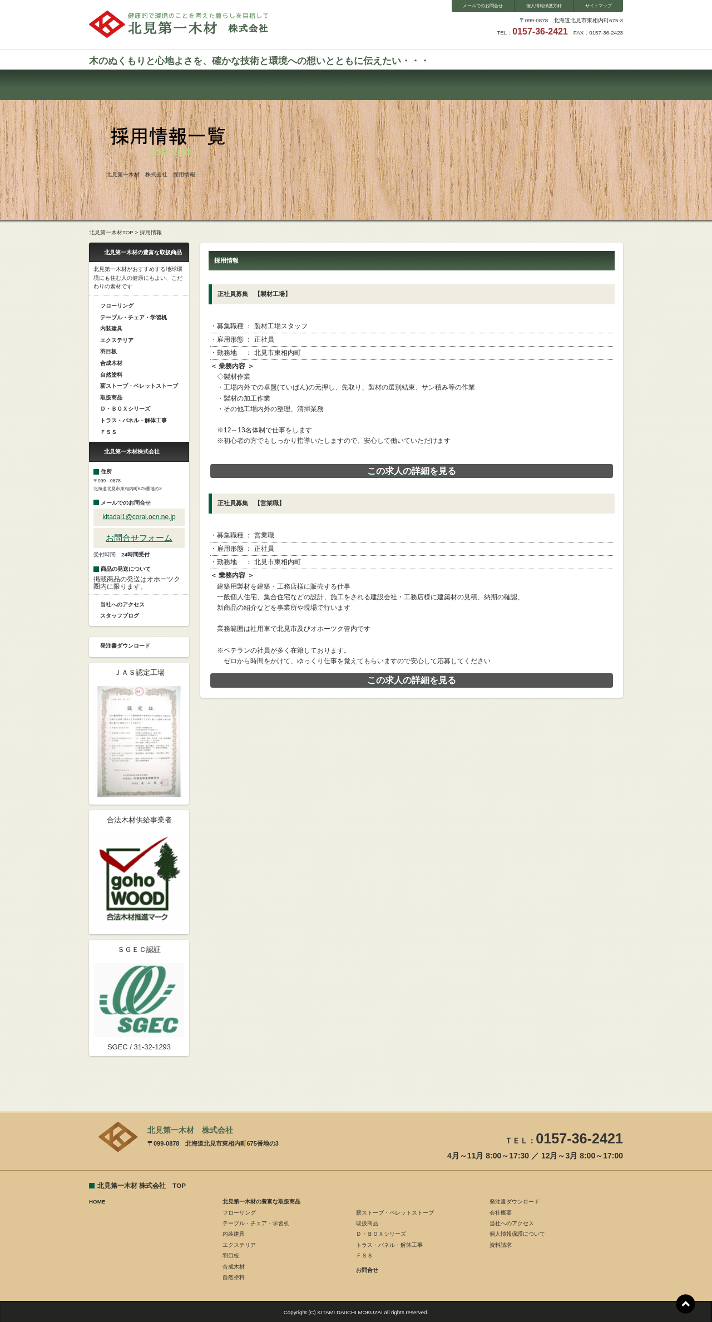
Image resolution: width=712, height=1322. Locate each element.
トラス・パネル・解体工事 (133, 420)
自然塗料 (111, 375)
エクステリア (117, 340)
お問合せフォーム (139, 537)
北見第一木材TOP (111, 232)
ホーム (126, 85)
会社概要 (351, 85)
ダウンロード (502, 85)
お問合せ (276, 85)
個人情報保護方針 (544, 5)
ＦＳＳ (108, 432)
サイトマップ (598, 5)
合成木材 (111, 363)
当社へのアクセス (122, 604)
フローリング (117, 306)
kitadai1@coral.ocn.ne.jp (139, 517)
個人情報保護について (517, 1234)
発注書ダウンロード (125, 646)
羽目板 (108, 351)
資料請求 (501, 1245)
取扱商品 (111, 397)
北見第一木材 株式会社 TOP (141, 1185)
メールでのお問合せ (483, 5)
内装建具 (111, 328)
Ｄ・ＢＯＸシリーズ (125, 409)
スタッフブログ (426, 85)
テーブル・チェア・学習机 (133, 317)
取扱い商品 (201, 85)
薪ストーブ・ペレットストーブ (139, 386)
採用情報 (577, 85)
